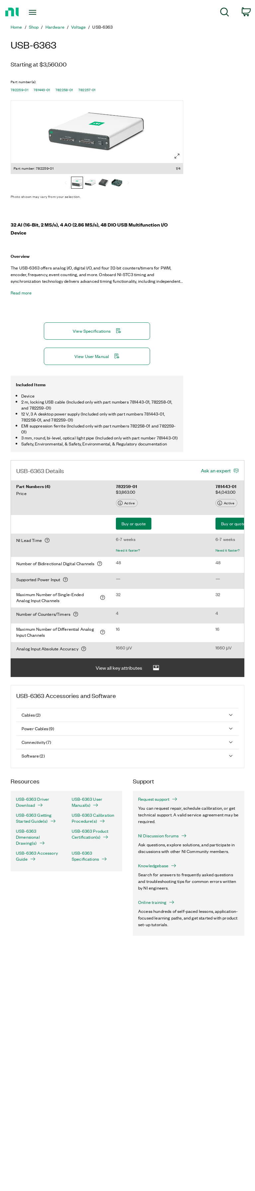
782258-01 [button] (64, 89)
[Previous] (65, 183)
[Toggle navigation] (40, 12)
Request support (157, 799)
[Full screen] (177, 156)
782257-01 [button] (87, 89)
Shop (34, 27)
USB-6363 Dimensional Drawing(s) (30, 837)
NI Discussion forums (162, 836)
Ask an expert (216, 470)
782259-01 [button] (19, 89)
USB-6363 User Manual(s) (87, 802)
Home (16, 27)
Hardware (54, 27)
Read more (21, 293)
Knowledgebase (157, 866)
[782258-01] (104, 183)
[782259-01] (77, 183)
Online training (156, 902)
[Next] (128, 183)
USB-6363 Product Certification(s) (90, 834)
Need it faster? (128, 550)
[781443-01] (90, 183)
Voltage (78, 27)
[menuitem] (224, 13)
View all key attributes (127, 667)
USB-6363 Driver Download (32, 802)
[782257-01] (117, 183)
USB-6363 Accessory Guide (37, 856)
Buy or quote (134, 523)
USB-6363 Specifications (89, 856)
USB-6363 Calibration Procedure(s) (93, 818)
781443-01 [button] (42, 89)
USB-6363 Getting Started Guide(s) (36, 818)
